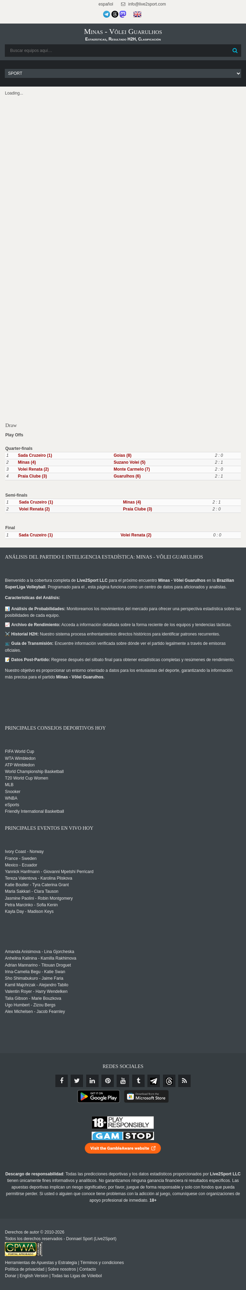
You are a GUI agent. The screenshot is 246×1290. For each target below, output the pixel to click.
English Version (34, 1275)
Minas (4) (27, 462)
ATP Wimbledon (20, 765)
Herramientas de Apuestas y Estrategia (41, 1262)
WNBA (11, 798)
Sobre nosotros (62, 1269)
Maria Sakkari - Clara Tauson (31, 891)
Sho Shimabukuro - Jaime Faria (34, 978)
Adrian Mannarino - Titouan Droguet (38, 965)
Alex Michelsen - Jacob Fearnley (35, 1011)
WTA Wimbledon (20, 758)
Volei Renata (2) (33, 469)
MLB (9, 784)
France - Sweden (20, 858)
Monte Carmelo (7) (132, 469)
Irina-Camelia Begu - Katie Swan (35, 971)
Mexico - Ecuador (21, 865)
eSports (12, 804)
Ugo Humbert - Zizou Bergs (30, 1005)
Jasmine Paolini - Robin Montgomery (39, 898)
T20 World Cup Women (26, 778)
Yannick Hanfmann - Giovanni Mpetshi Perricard (49, 871)
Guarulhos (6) (127, 476)
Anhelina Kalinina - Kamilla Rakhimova (40, 958)
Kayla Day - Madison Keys (29, 911)
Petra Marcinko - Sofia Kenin (31, 904)
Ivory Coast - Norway (24, 851)
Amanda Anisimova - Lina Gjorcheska (39, 951)
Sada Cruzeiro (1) (35, 455)
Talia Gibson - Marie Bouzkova (33, 998)
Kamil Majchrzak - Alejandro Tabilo (36, 984)
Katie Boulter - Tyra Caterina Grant (37, 884)
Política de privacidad (24, 1269)
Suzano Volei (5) (130, 462)
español (105, 4)
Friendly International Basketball (34, 811)
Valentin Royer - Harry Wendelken (36, 991)
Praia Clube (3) (32, 476)
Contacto (87, 1269)
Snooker (12, 791)
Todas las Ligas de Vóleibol (77, 1275)
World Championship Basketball (34, 771)
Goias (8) (122, 455)
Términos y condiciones (102, 1262)
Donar (10, 1275)
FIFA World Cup (19, 751)
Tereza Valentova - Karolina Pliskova (38, 878)
